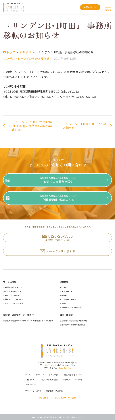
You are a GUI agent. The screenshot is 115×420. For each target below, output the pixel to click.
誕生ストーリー (66, 291)
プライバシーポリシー (34, 391)
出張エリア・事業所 (11, 295)
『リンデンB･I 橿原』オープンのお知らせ (84, 126)
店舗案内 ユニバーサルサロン (15, 299)
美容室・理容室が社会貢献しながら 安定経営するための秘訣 (28, 320)
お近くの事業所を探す (12, 291)
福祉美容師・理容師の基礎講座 (72, 324)
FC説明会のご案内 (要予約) (71, 307)
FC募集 (63, 303)
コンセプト (39, 374)
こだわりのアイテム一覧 (13, 303)
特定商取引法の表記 (54, 391)
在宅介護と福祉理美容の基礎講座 (73, 320)
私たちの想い (54, 374)
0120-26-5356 (65, 367)
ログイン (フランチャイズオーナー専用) (59, 398)
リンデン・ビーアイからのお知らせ (26, 58)
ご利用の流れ (30, 379)
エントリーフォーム (68, 299)
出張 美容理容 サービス (12, 287)
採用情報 (63, 295)
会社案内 (63, 287)
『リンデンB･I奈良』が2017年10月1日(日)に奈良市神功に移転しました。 (30, 125)
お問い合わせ (30, 384)
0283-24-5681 (51, 365)
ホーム (28, 374)
